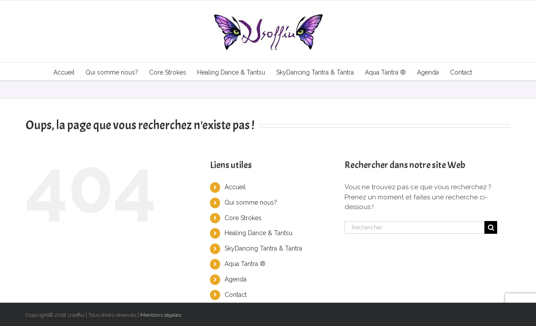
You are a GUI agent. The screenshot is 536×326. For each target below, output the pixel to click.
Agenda (236, 279)
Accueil (235, 187)
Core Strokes (243, 217)
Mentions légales (160, 315)
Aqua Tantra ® (245, 263)
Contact (236, 294)
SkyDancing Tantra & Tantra (263, 248)
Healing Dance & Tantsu (258, 232)
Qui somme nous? (251, 202)
